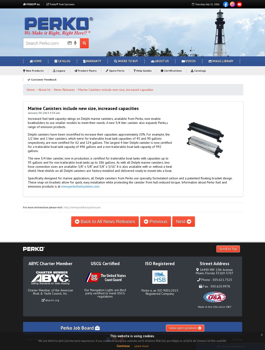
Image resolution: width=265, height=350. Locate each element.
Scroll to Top (228, 249)
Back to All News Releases (105, 221)
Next (183, 221)
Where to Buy (126, 61)
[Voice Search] (75, 43)
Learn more (141, 346)
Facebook (225, 4)
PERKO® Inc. (32, 4)
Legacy (59, 70)
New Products (33, 70)
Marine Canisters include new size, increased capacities (115, 90)
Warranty (92, 61)
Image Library (221, 61)
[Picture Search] (68, 43)
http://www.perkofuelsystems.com (82, 207)
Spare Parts (115, 70)
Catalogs (198, 70)
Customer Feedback (42, 79)
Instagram (232, 4)
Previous (155, 221)
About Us (160, 61)
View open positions (185, 328)
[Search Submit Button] (84, 43)
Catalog (62, 61)
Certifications (171, 70)
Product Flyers (85, 70)
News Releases (64, 90)
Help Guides (143, 70)
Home (36, 61)
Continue (123, 346)
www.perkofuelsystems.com (80, 186)
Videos (189, 61)
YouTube (239, 4)
